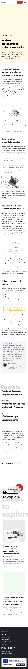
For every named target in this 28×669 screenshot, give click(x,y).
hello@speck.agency (6, 651)
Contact (20, 2)
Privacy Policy (7, 665)
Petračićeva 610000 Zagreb (5, 638)
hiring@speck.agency (7, 653)
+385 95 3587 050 (6, 641)
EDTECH (6, 597)
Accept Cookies (20, 664)
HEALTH (5, 35)
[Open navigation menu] (25, 2)
